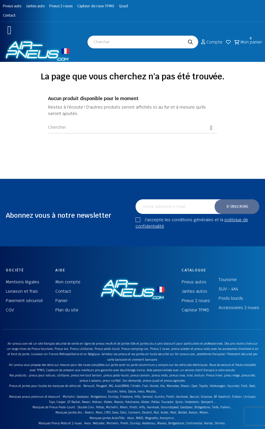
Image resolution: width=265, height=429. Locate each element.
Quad (123, 6)
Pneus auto (12, 6)
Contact (9, 15)
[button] (9, 30)
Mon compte (67, 282)
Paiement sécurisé (24, 300)
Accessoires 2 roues (239, 307)
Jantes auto (35, 6)
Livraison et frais (22, 291)
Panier (61, 300)
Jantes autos (194, 291)
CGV (10, 310)
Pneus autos (194, 282)
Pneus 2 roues (61, 6)
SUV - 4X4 (228, 289)
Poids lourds (231, 298)
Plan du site (66, 310)
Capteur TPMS (195, 310)
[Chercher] (132, 127)
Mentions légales (22, 282)
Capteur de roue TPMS (95, 6)
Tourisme (228, 279)
